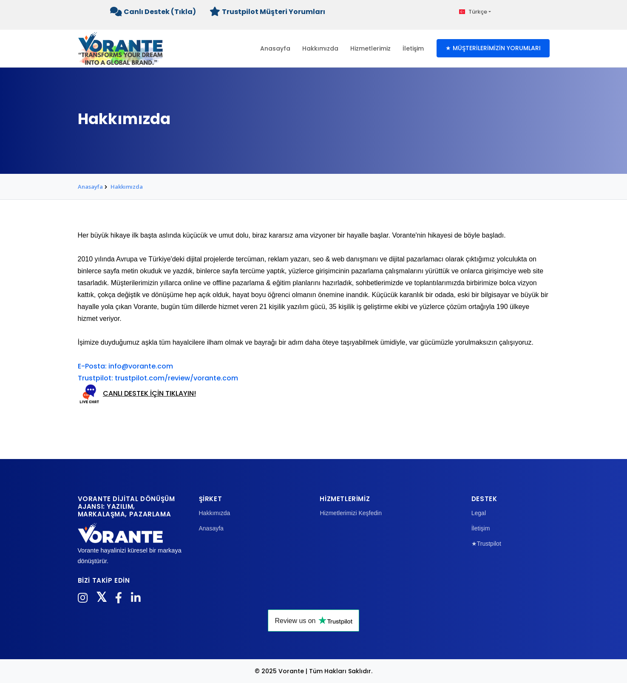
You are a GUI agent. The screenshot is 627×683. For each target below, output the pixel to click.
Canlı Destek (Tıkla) (153, 12)
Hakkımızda (320, 48)
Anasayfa (275, 48)
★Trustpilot (486, 543)
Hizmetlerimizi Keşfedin (350, 513)
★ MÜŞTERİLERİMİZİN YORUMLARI (493, 48)
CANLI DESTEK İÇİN (133, 393)
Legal (478, 513)
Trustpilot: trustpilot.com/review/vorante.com (158, 378)
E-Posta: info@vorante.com (125, 366)
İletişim (413, 48)
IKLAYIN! (183, 393)
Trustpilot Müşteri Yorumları (267, 12)
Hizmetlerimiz (370, 48)
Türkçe (473, 12)
